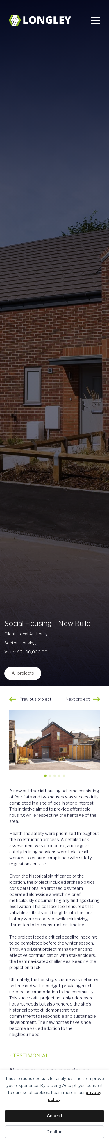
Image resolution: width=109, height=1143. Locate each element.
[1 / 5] (54, 741)
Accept (54, 1115)
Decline (54, 1131)
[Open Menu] (95, 20)
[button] (94, 746)
